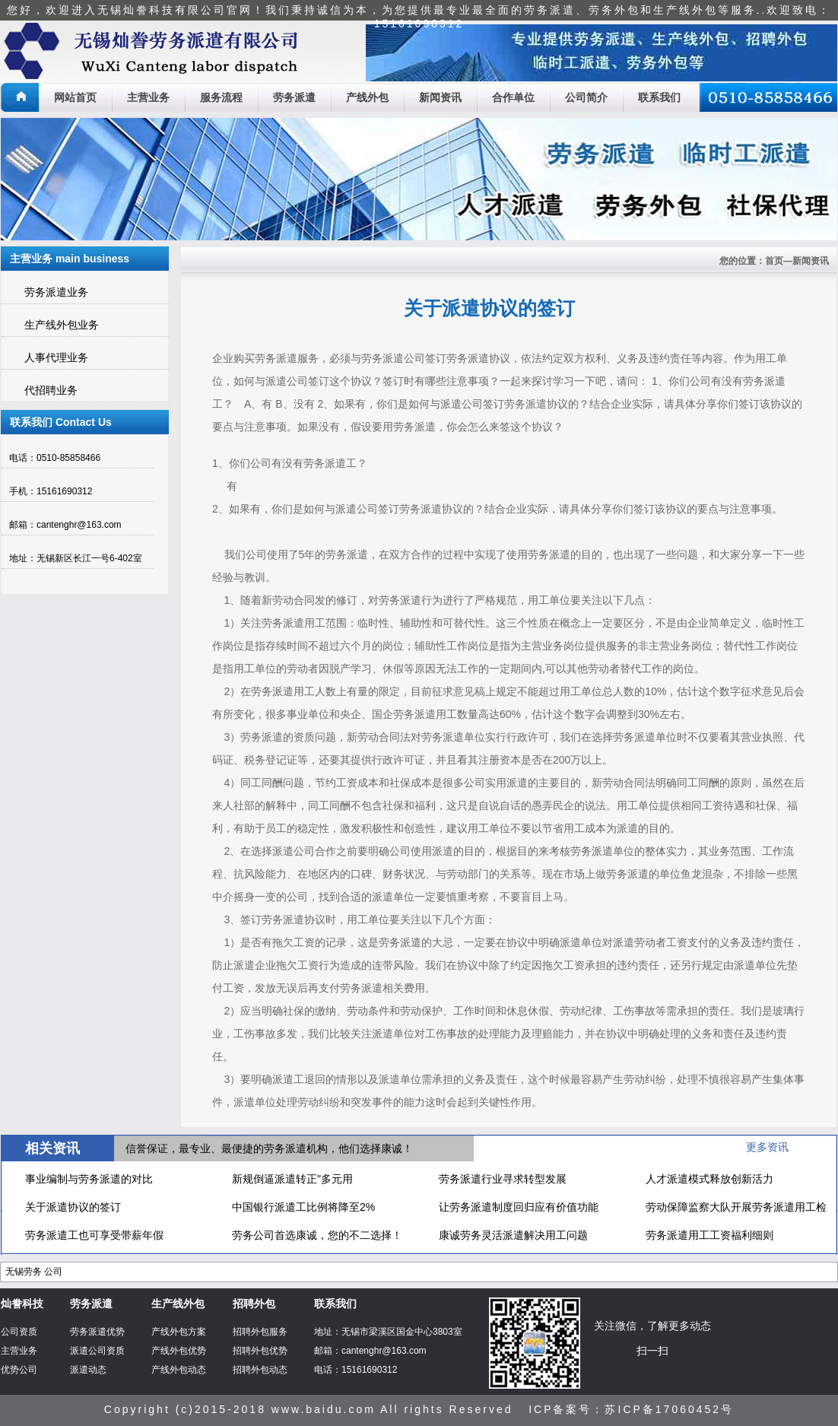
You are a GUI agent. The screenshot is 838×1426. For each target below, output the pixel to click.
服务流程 (221, 97)
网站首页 (75, 97)
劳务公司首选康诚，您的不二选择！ (317, 1235)
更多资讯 (767, 1147)
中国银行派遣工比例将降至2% (303, 1207)
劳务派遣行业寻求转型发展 (503, 1179)
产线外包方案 (178, 1331)
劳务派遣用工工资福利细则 (709, 1235)
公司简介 (586, 97)
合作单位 (513, 97)
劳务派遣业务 (56, 292)
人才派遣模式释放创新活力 (709, 1179)
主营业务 (148, 97)
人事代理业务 (56, 357)
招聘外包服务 (260, 1331)
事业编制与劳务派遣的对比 (89, 1179)
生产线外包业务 (61, 325)
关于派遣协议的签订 (73, 1207)
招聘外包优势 (260, 1350)
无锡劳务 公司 (33, 1271)
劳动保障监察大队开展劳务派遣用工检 (736, 1207)
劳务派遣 (294, 97)
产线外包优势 (178, 1350)
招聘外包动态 (260, 1369)
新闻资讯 (440, 97)
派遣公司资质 (97, 1350)
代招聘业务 (51, 390)
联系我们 (659, 97)
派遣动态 (88, 1369)
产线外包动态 (178, 1369)
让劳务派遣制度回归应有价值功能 (518, 1207)
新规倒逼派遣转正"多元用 (292, 1179)
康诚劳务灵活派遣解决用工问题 (513, 1235)
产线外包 (367, 97)
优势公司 (19, 1369)
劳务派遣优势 (97, 1331)
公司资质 (19, 1331)
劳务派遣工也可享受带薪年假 (94, 1235)
